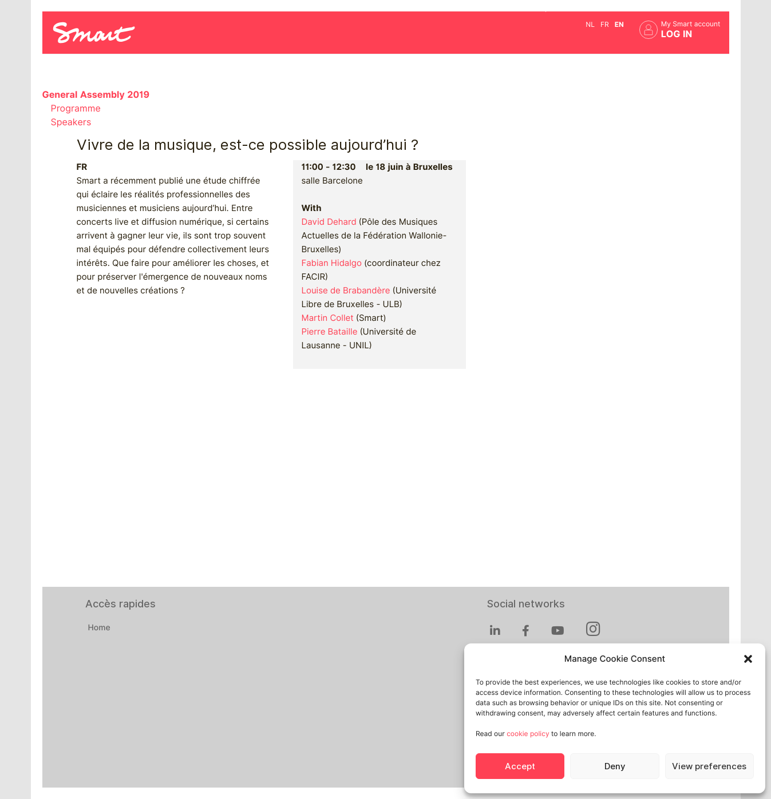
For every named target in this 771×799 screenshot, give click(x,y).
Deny (614, 766)
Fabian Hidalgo (332, 263)
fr (604, 24)
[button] (748, 659)
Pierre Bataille (330, 332)
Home (99, 628)
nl (590, 24)
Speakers (71, 122)
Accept (520, 766)
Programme (76, 108)
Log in (677, 34)
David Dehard (329, 222)
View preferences (709, 766)
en (619, 24)
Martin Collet (328, 318)
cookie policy (528, 733)
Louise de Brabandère (346, 290)
